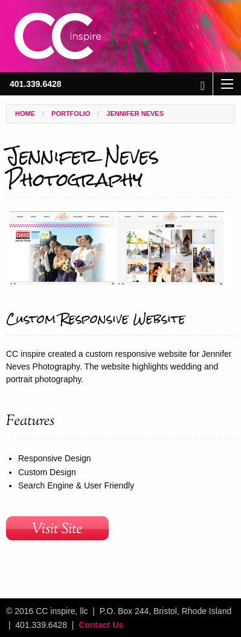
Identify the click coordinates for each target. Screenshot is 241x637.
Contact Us (101, 625)
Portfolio (70, 113)
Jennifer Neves (135, 113)
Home (25, 113)
